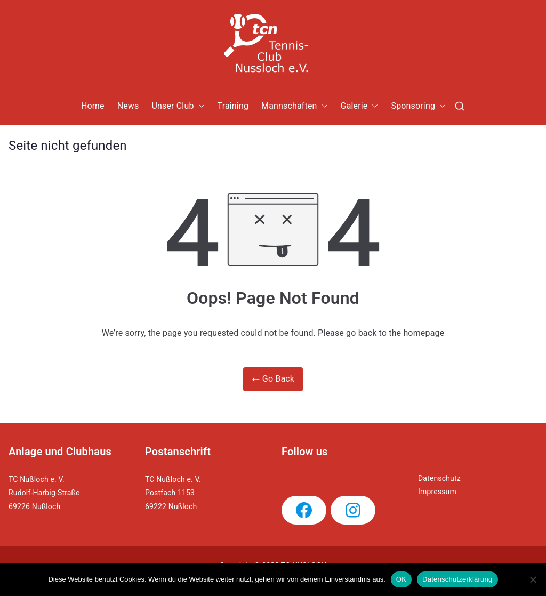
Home (93, 106)
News (128, 106)
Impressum (437, 491)
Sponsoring (418, 106)
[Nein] (532, 579)
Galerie (360, 106)
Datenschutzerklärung (457, 579)
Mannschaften (294, 106)
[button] (199, 106)
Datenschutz (439, 478)
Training (233, 106)
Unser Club (177, 106)
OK (401, 579)
